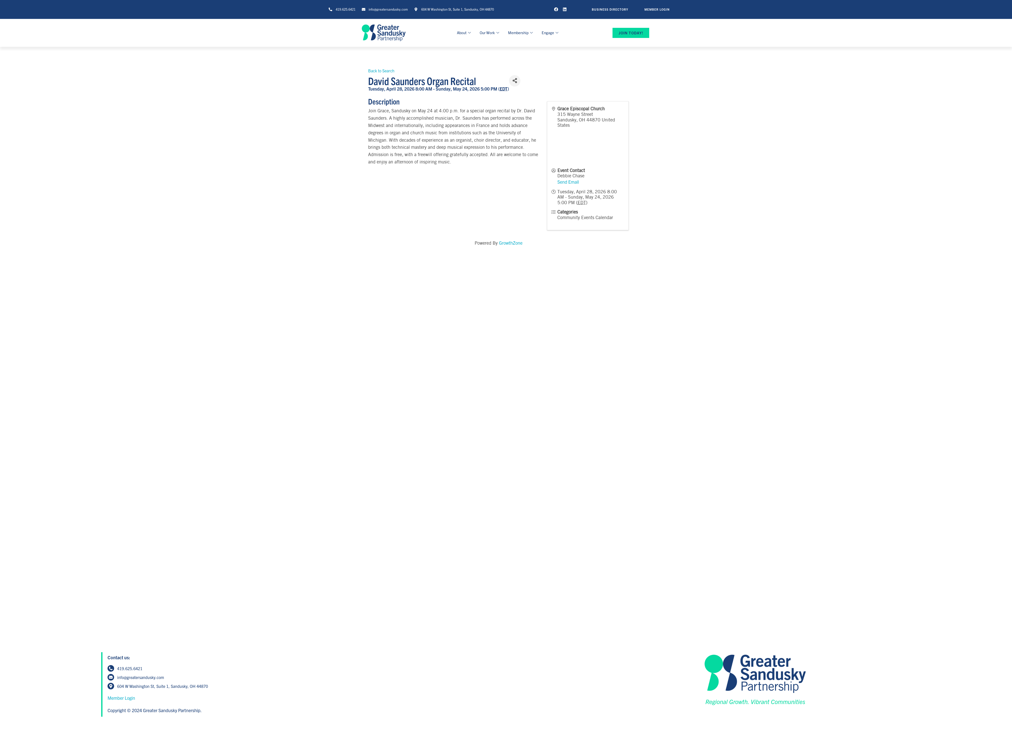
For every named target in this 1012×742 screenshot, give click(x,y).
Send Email (568, 182)
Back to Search (381, 70)
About (464, 32)
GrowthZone (510, 243)
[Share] (514, 81)
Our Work (490, 32)
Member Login (121, 698)
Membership (521, 32)
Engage (551, 32)
